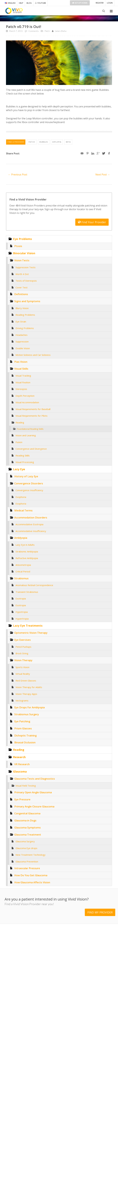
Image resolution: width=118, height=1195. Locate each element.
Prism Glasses (23, 728)
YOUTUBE (40, 3)
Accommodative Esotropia (29, 524)
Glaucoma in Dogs (25, 820)
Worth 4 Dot (22, 274)
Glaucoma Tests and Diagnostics (34, 778)
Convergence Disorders (28, 483)
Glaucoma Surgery (25, 841)
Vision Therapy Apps (26, 693)
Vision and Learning (26, 435)
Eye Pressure (22, 799)
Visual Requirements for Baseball (33, 409)
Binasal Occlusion (24, 742)
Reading (20, 422)
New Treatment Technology (30, 854)
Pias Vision (20, 361)
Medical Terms (23, 510)
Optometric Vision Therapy (30, 632)
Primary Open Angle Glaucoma (33, 792)
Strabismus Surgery (26, 714)
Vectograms (22, 700)
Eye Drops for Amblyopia (29, 707)
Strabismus (21, 578)
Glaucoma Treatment (27, 834)
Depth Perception (25, 395)
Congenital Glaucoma (27, 813)
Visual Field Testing (26, 785)
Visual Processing (25, 462)
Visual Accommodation (27, 402)
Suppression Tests (25, 267)
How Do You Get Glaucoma (30, 875)
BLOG (29, 3)
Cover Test (22, 287)
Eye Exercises (22, 640)
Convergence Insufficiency (29, 490)
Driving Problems (25, 328)
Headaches (22, 334)
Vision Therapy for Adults (29, 687)
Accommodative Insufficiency (31, 531)
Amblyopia (20, 538)
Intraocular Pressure (27, 868)
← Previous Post (17, 174)
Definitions (21, 294)
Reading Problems (25, 314)
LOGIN (110, 3)
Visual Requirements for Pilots (31, 415)
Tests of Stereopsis (26, 280)
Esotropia (21, 605)
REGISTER (100, 3)
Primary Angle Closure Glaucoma (34, 806)
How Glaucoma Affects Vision (32, 882)
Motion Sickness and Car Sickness (33, 354)
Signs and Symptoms (27, 301)
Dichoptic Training (25, 735)
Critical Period (23, 571)
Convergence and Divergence (31, 448)
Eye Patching (22, 721)
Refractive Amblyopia (27, 558)
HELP (21, 3)
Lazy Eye (19, 469)
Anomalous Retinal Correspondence (34, 585)
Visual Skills (21, 368)
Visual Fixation (23, 382)
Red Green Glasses (26, 680)
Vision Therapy (23, 660)
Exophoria (21, 496)
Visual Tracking (23, 375)
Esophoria (21, 503)
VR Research (22, 764)
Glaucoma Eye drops (26, 848)
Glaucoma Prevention (27, 861)
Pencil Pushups (23, 646)
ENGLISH (10, 3)
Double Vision (23, 348)
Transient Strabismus (27, 591)
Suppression (22, 341)
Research (19, 757)
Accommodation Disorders (30, 517)
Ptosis (18, 246)
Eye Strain (21, 321)
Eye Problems (22, 239)
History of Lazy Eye (26, 476)
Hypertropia (22, 618)
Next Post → (102, 174)
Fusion (19, 442)
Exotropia (21, 598)
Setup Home (79, 2)
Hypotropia (22, 611)
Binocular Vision (24, 253)
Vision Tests (21, 260)
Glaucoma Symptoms (27, 827)
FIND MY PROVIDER (100, 909)
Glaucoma (20, 771)
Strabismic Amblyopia (27, 551)
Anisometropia (23, 564)
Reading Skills (23, 455)
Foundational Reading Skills (30, 429)
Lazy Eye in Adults (25, 544)
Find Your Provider (92, 222)
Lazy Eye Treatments (27, 625)
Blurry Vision (22, 308)
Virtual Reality (23, 673)
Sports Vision (22, 667)
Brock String (22, 653)
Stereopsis (21, 388)
